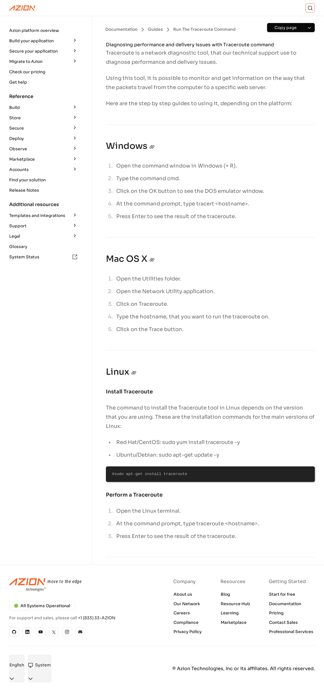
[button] (44, 30)
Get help (18, 82)
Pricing (276, 613)
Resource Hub (235, 603)
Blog (225, 594)
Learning (230, 613)
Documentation (285, 603)
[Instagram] (67, 632)
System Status (43, 256)
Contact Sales (283, 622)
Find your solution (27, 179)
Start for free (282, 594)
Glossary (18, 246)
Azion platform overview (34, 30)
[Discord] (80, 632)
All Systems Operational (42, 605)
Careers (182, 613)
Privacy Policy (188, 631)
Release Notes (24, 190)
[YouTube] (40, 632)
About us (183, 594)
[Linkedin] (27, 632)
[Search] (310, 8)
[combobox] (16, 665)
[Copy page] (285, 27)
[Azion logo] (82, 585)
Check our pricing (27, 71)
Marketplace (234, 622)
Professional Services (291, 631)
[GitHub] (14, 632)
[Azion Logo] (22, 8)
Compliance (186, 622)
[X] (54, 632)
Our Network (187, 603)
